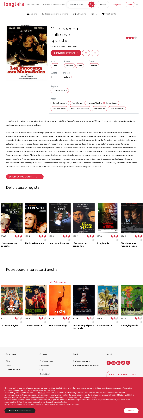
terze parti (41, 393)
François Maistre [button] (94, 103)
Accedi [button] (130, 4)
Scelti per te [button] (109, 14)
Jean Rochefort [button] (117, 108)
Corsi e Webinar (33, 4)
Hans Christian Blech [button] (80, 108)
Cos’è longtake (46, 361)
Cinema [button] (32, 14)
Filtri (103, 4)
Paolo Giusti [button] (111, 103)
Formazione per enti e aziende (86, 365)
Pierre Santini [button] (99, 108)
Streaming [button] (79, 14)
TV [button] (94, 14)
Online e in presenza (81, 361)
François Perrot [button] (59, 108)
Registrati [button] (118, 4)
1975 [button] (55, 65)
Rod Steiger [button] (77, 103)
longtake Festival (13, 370)
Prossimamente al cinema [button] (55, 14)
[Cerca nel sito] (81, 4)
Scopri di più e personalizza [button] (20, 411)
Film (8, 361)
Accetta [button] (131, 411)
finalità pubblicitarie (117, 395)
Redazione (44, 365)
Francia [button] (69, 65)
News (8, 365)
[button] (66, 53)
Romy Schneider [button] (60, 103)
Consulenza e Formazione (53, 4)
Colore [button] (67, 77)
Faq (41, 370)
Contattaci (45, 374)
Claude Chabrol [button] (60, 90)
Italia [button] (80, 65)
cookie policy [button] (50, 390)
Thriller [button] (94, 65)
